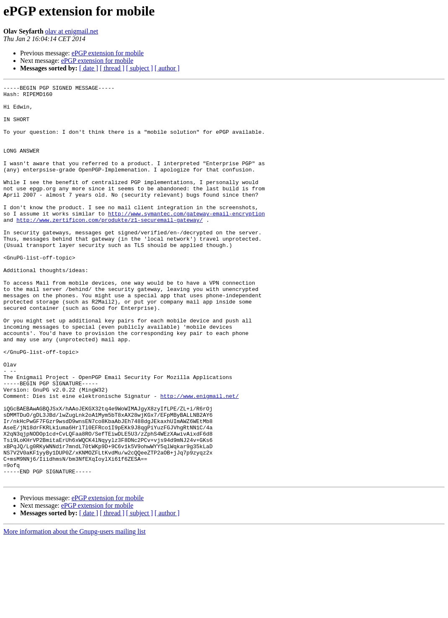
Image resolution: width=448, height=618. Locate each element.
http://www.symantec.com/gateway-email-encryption (186, 240)
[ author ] (167, 68)
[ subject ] (139, 68)
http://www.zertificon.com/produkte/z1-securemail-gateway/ (109, 247)
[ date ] (88, 68)
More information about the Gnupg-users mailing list (74, 610)
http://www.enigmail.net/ (199, 458)
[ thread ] (112, 68)
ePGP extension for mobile (108, 53)
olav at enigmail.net (71, 31)
